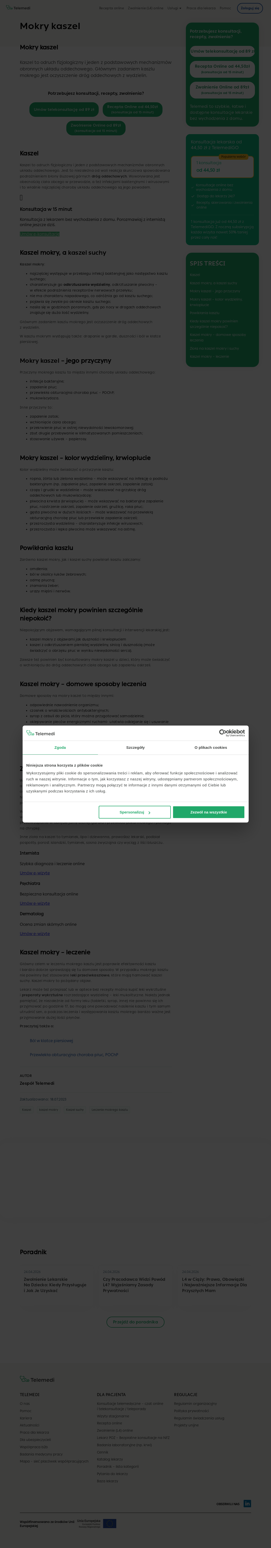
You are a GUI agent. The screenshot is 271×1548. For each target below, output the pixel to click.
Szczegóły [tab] (135, 747)
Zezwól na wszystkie (208, 812)
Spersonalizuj (135, 812)
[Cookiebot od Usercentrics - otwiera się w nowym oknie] (223, 733)
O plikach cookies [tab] (211, 747)
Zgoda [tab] (60, 747)
